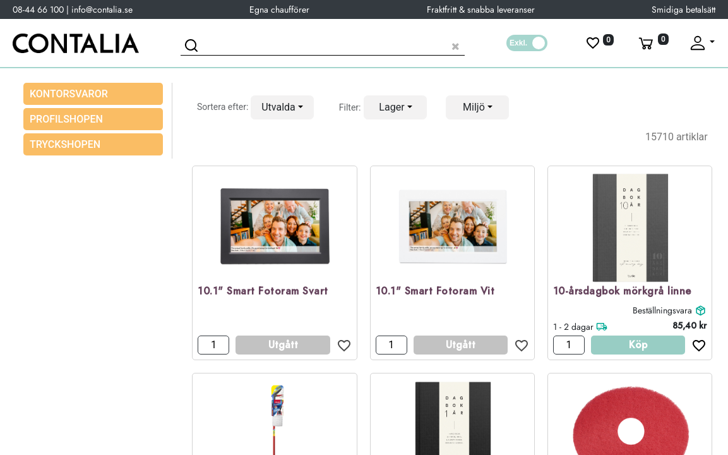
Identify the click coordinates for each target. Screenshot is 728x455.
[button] (282, 107)
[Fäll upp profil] (701, 43)
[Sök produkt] (323, 44)
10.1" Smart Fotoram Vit (435, 291)
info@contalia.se (102, 9)
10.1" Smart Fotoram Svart (263, 291)
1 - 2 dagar (573, 326)
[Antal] (213, 345)
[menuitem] (93, 119)
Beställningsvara (662, 310)
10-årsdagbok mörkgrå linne (622, 291)
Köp (638, 344)
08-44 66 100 (38, 9)
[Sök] (193, 47)
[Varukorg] (652, 43)
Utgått (283, 344)
